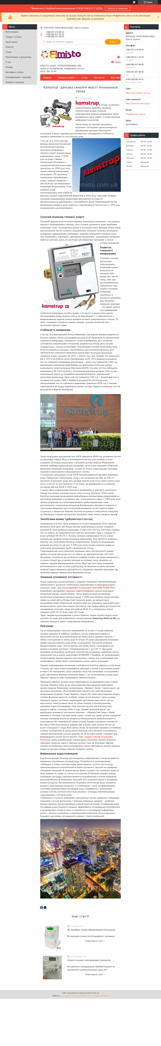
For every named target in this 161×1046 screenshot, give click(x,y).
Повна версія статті (94, 941)
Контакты (99, 77)
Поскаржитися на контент (72, 996)
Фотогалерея (12, 31)
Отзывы (9, 67)
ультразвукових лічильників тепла (80, 587)
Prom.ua (95, 993)
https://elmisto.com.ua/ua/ (138, 103)
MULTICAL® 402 (106, 587)
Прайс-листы (12, 41)
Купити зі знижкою (117, 8)
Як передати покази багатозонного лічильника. (91, 929)
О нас (8, 62)
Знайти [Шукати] (112, 42)
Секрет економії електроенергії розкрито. (89, 960)
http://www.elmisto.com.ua (138, 92)
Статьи (8, 52)
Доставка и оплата (14, 72)
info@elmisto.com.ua (136, 114)
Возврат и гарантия (15, 82)
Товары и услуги (13, 36)
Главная (47, 77)
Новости (9, 46)
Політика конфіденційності (97, 996)
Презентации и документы (18, 57)
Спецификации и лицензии (18, 77)
